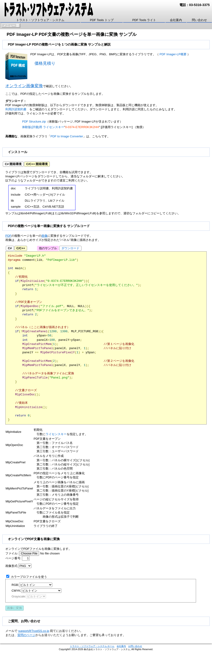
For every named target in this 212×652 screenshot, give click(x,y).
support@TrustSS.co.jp (33, 631)
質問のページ (26, 635)
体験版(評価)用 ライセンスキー (43, 127)
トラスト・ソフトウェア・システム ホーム (92, 646)
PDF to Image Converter (66, 136)
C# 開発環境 (13, 164)
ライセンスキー (56, 434)
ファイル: (11, 553)
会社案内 (176, 20)
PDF (8, 235)
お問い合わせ (135, 646)
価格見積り (44, 63)
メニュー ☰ (11, 25)
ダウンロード (41, 172)
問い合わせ (199, 20)
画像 (44, 235)
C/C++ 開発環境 (37, 164)
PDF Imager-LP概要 (172, 54)
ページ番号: (13, 558)
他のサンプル (48, 248)
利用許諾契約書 (15, 109)
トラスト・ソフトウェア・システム (40, 20)
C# (10, 248)
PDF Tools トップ (102, 20)
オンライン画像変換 (24, 85)
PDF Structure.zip (34, 121)
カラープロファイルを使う (29, 576)
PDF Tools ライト (144, 20)
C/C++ (20, 248)
